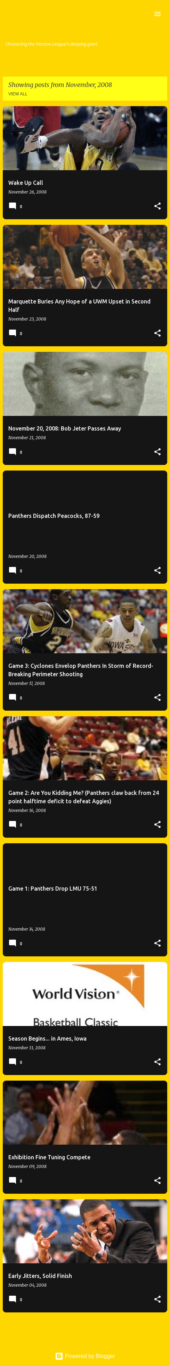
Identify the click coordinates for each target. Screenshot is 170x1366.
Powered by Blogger (85, 1356)
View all (17, 94)
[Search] (143, 14)
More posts (85, 1332)
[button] (157, 206)
